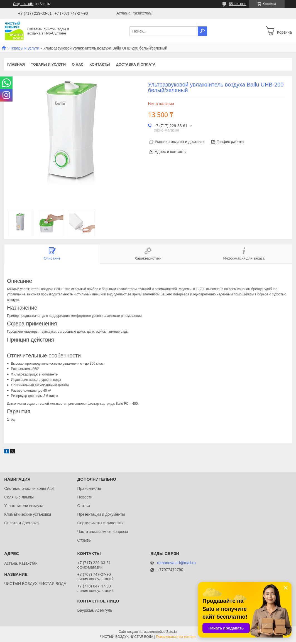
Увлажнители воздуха (23, 505)
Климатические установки (27, 514)
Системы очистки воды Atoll (29, 488)
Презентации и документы (101, 514)
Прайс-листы (89, 488)
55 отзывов (237, 4)
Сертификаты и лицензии (100, 523)
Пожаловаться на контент (176, 637)
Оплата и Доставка (21, 523)
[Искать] (202, 31)
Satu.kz (171, 632)
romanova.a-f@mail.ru (176, 563)
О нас (78, 64)
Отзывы (84, 540)
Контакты (100, 64)
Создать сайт (23, 4)
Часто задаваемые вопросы (102, 531)
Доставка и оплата (135, 64)
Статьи (83, 505)
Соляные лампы (19, 497)
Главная (16, 64)
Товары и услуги (24, 48)
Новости (84, 497)
